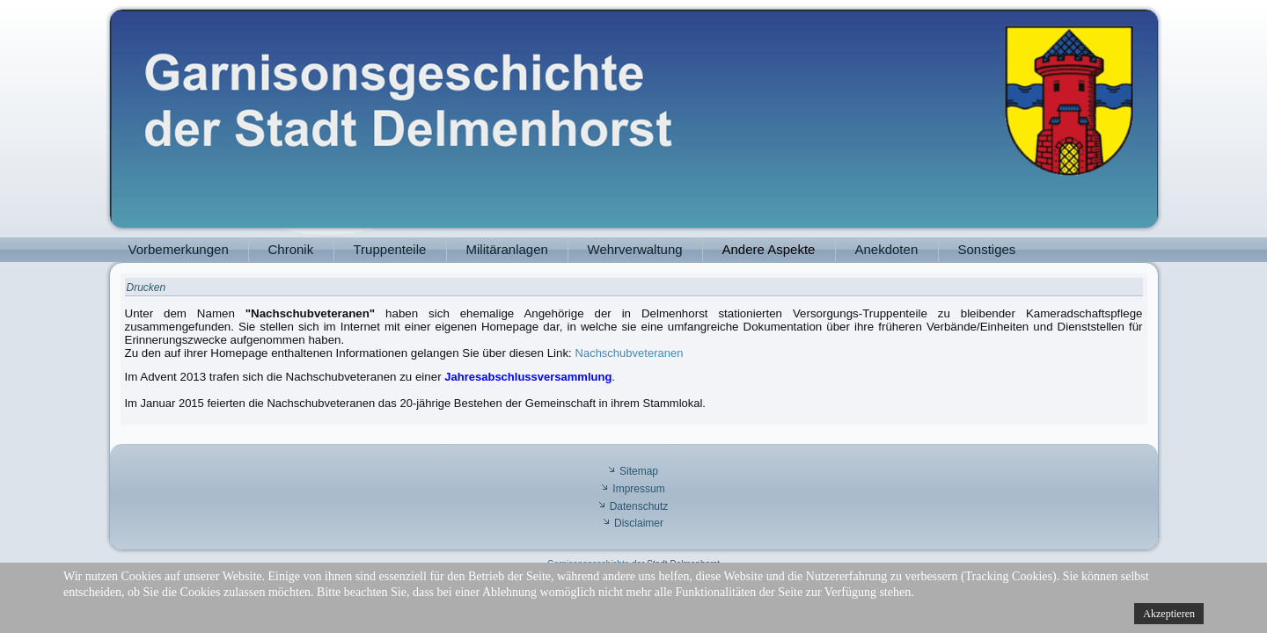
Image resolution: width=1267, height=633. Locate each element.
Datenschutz (639, 506)
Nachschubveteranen (629, 353)
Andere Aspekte (769, 249)
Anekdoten (887, 249)
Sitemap (638, 471)
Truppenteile (390, 249)
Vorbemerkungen (178, 249)
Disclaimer (638, 523)
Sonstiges (987, 249)
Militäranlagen (507, 249)
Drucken (146, 287)
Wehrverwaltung (635, 249)
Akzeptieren (1169, 614)
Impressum (638, 489)
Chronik (291, 249)
